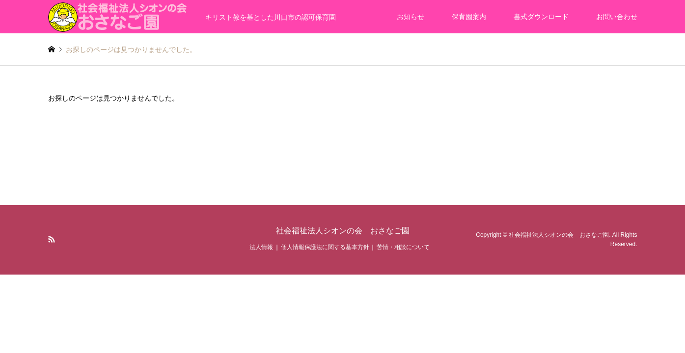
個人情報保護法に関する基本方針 (325, 247)
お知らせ (410, 17)
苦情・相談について (403, 247)
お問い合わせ (616, 17)
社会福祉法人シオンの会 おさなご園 (343, 231)
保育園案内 (469, 17)
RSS (51, 239)
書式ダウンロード (541, 17)
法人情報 (261, 247)
